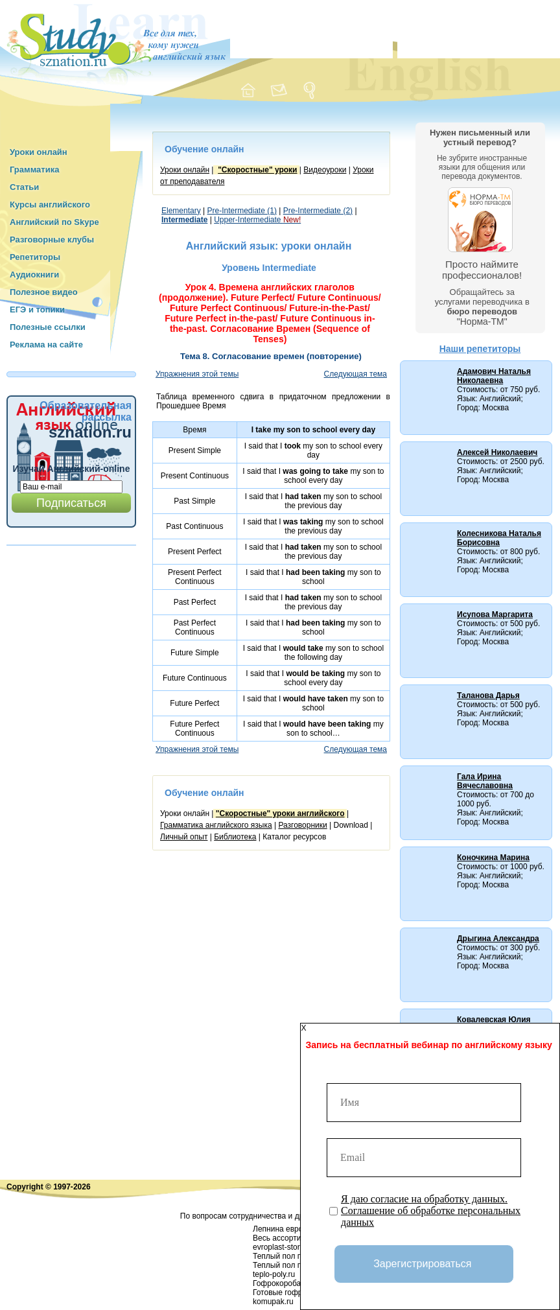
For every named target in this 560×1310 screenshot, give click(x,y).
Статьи (24, 187)
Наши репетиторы (480, 349)
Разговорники (302, 825)
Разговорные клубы (52, 239)
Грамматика (34, 169)
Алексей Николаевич (497, 452)
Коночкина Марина (493, 857)
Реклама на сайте (46, 344)
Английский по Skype (54, 222)
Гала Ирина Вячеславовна (485, 781)
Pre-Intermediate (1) (242, 210)
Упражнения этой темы (197, 374)
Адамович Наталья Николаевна (494, 376)
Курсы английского (50, 204)
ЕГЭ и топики (37, 309)
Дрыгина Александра (498, 938)
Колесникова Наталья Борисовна (499, 538)
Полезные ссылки (48, 327)
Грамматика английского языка (216, 825)
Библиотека (235, 836)
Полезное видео (44, 292)
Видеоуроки (324, 169)
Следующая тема (355, 374)
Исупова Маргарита (495, 614)
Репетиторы (35, 257)
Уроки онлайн (38, 152)
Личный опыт (183, 836)
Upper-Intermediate (257, 219)
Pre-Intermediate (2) (318, 210)
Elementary (181, 210)
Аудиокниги (34, 274)
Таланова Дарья (488, 695)
